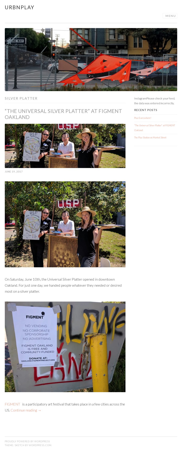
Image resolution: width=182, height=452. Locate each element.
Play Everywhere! (142, 118)
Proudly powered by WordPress (27, 441)
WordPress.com (40, 445)
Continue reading (26, 410)
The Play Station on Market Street (150, 137)
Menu (170, 15)
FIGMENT (13, 404)
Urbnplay (19, 7)
